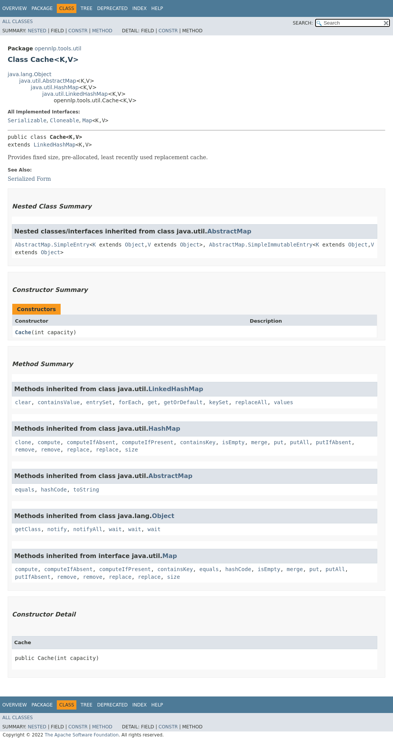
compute (49, 442)
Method (102, 30)
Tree (86, 8)
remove (25, 449)
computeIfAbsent (91, 442)
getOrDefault (183, 402)
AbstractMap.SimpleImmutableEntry (261, 245)
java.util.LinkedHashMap (75, 94)
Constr (78, 30)
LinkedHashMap (54, 145)
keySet (219, 402)
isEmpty (233, 442)
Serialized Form (29, 179)
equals (25, 489)
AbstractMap (229, 231)
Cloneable (64, 120)
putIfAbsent (334, 442)
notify (57, 529)
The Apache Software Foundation (82, 735)
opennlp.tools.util (58, 48)
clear (23, 402)
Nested (37, 30)
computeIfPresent (147, 442)
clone (23, 442)
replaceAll (251, 402)
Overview (14, 8)
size (131, 449)
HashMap (164, 428)
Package (42, 8)
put (278, 442)
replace (78, 449)
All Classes (17, 21)
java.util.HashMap (55, 87)
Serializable (27, 120)
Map (87, 120)
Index (139, 8)
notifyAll (87, 529)
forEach (130, 402)
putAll (300, 442)
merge (259, 442)
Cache (23, 332)
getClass (28, 529)
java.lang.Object (29, 74)
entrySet (99, 402)
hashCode (53, 489)
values (283, 402)
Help (157, 8)
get (152, 402)
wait (115, 529)
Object (135, 245)
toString (86, 489)
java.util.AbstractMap (47, 81)
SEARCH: (303, 23)
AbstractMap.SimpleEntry (52, 245)
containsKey (198, 442)
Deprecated (112, 8)
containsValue (59, 402)
